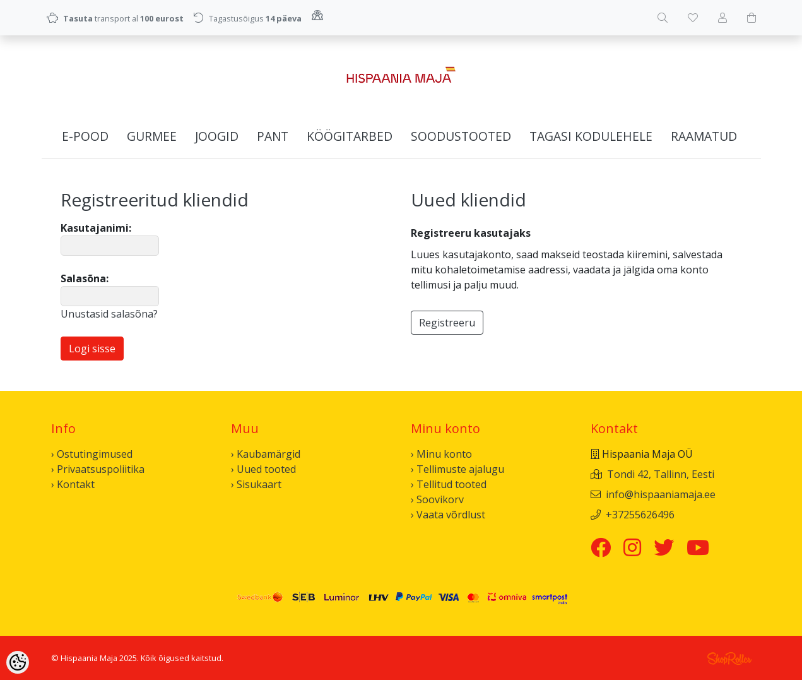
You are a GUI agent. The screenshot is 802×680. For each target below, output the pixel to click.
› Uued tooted (263, 469)
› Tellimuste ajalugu (457, 469)
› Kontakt (73, 484)
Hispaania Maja (89, 658)
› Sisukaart (256, 484)
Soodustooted (461, 136)
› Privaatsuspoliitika (97, 469)
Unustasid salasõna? (109, 314)
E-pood (85, 136)
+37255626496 (640, 515)
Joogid (217, 136)
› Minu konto (441, 454)
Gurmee (152, 136)
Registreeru (447, 323)
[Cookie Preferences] (17, 662)
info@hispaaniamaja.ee (661, 494)
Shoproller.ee (729, 658)
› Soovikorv (437, 499)
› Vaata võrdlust (448, 515)
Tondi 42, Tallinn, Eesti (660, 474)
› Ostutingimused (92, 454)
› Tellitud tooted (449, 484)
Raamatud (704, 136)
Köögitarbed (349, 136)
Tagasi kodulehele (590, 136)
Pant (272, 136)
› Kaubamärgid (265, 454)
